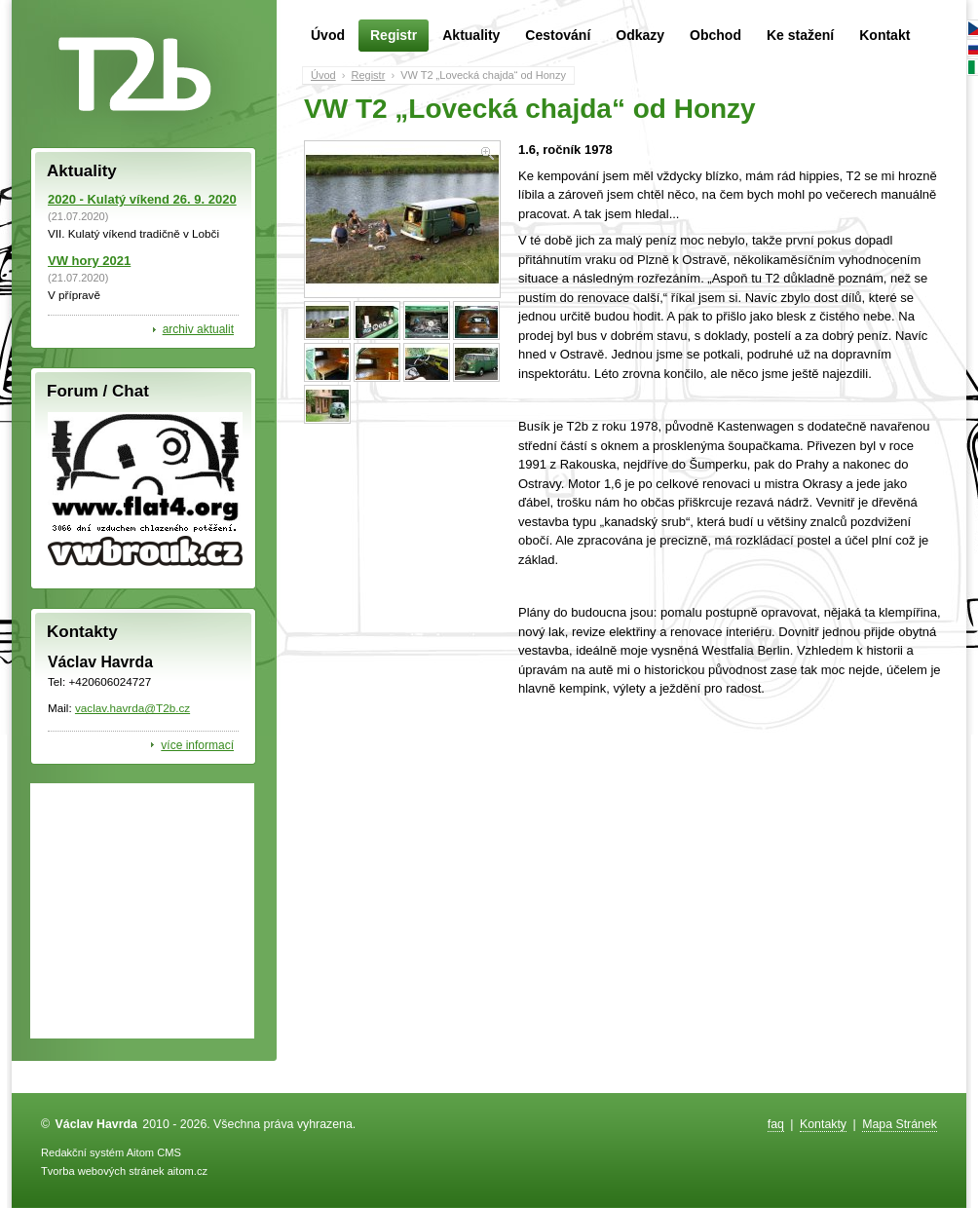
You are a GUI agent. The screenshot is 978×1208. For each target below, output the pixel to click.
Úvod (328, 35)
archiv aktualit (198, 329)
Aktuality (471, 35)
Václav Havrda (96, 1124)
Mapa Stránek (899, 1124)
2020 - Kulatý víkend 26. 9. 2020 (142, 199)
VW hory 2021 (89, 260)
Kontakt (884, 35)
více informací (197, 745)
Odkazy (640, 35)
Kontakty (823, 1124)
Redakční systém (82, 1152)
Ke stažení (800, 35)
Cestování (557, 35)
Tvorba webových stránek (103, 1171)
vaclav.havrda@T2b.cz (132, 707)
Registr (393, 35)
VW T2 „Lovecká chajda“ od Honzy (483, 75)
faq (776, 1124)
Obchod (715, 35)
